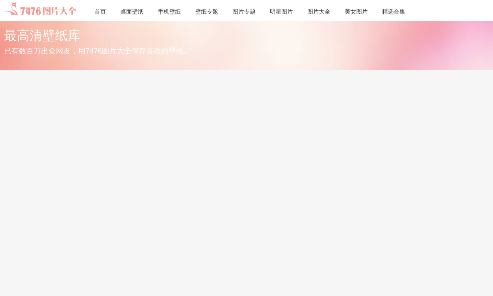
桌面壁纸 (131, 11)
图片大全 (318, 11)
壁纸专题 (206, 11)
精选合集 (393, 11)
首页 (100, 11)
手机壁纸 (169, 11)
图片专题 (244, 11)
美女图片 (356, 11)
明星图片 (281, 11)
